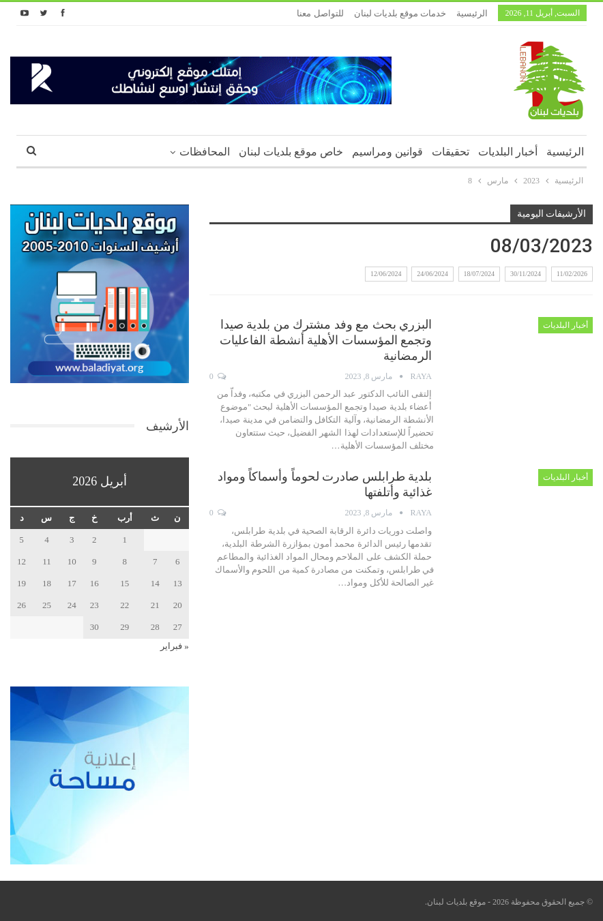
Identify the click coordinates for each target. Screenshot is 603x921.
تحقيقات (450, 151)
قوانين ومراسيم (387, 151)
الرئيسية (472, 13)
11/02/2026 (572, 273)
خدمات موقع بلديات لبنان (400, 13)
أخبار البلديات (508, 151)
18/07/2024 (479, 273)
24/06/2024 (432, 273)
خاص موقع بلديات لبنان (291, 151)
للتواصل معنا (320, 13)
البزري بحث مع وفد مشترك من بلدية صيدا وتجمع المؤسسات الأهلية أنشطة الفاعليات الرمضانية (326, 340)
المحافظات (204, 151)
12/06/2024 (386, 273)
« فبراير (174, 646)
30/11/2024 (525, 273)
